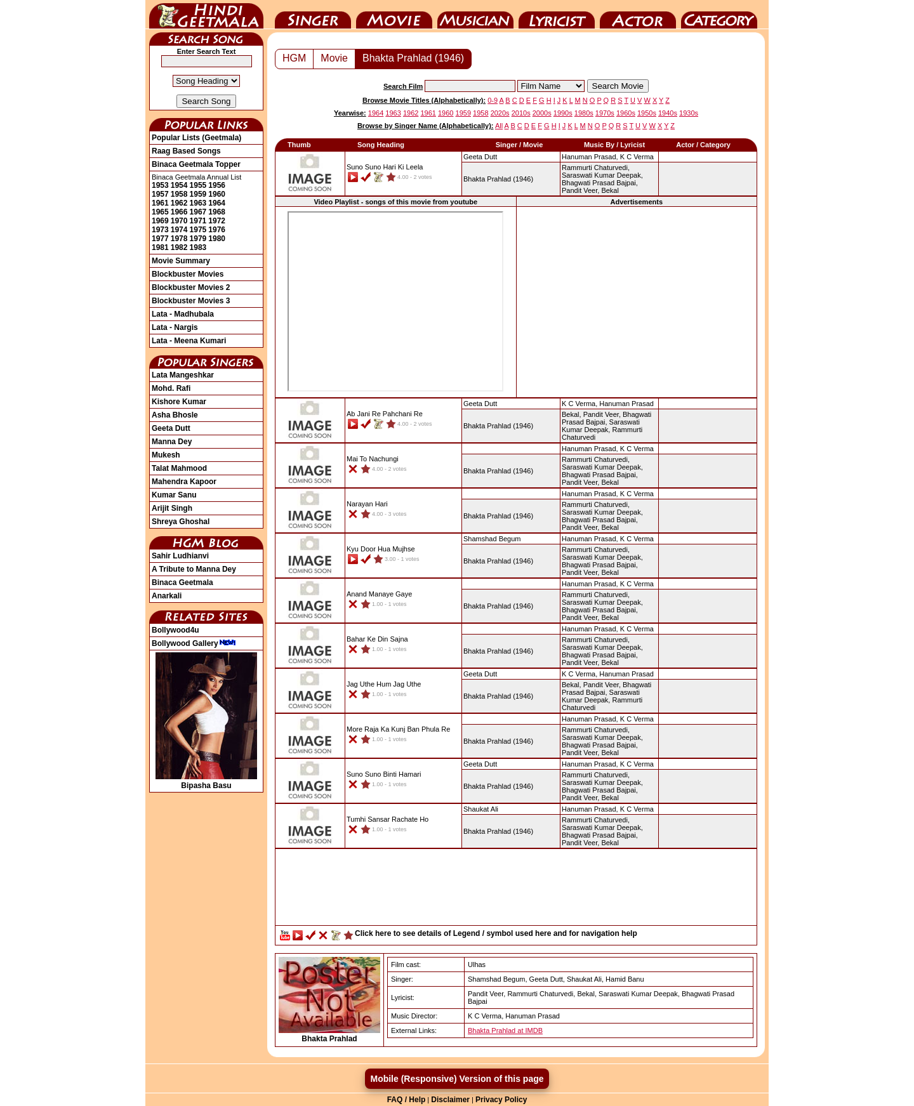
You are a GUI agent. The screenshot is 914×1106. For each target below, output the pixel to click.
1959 (198, 194)
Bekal (610, 190)
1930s (688, 113)
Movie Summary (181, 260)
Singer (313, 14)
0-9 (492, 100)
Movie (394, 14)
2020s (500, 113)
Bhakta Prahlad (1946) (413, 58)
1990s (563, 113)
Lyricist (557, 14)
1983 (198, 247)
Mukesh (166, 455)
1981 (160, 247)
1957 (160, 194)
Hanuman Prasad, (590, 157)
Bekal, (571, 414)
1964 (216, 203)
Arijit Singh (172, 508)
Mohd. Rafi (171, 388)
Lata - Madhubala (183, 314)
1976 (216, 229)
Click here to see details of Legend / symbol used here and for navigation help (496, 933)
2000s (542, 113)
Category (719, 14)
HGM (294, 58)
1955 (198, 185)
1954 (179, 185)
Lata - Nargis (175, 327)
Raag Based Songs (186, 151)
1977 (160, 238)
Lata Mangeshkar (183, 375)
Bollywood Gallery (194, 643)
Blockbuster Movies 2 (191, 287)
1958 (179, 194)
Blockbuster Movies (187, 274)
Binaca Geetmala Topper (196, 164)
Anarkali (167, 595)
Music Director (475, 14)
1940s (667, 113)
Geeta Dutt (171, 428)
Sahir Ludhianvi (180, 555)
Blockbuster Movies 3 (191, 300)
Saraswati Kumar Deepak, (602, 175)
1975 (198, 229)
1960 (216, 194)
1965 (160, 211)
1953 (160, 185)
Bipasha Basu (206, 781)
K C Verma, (579, 403)
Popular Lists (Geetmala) (196, 137)
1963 (198, 203)
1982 (179, 247)
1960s (625, 113)
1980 (216, 238)
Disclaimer (450, 1099)
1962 (179, 203)
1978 (179, 238)
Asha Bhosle (175, 415)
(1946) (498, 179)
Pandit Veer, (580, 190)
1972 (216, 220)
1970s (604, 113)
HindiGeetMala (206, 14)
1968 (216, 211)
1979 (198, 238)
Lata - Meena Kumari (189, 340)
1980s (583, 113)
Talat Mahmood (179, 468)
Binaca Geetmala (182, 582)
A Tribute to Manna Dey (194, 569)
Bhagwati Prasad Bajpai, (600, 183)
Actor (638, 14)
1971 (198, 220)
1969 (160, 220)
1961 (160, 203)
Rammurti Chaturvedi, (596, 167)
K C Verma (637, 157)
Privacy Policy (501, 1099)
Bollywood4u (175, 630)
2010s (521, 113)
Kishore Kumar (179, 401)
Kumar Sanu (174, 494)
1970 (179, 220)
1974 (179, 229)
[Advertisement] (636, 301)
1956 (216, 185)
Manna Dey (172, 441)
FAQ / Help (406, 1099)
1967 (198, 211)
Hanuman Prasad (626, 403)
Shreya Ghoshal (180, 521)
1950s (646, 113)
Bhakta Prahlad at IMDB (505, 1030)
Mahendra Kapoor (184, 481)
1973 (160, 229)
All (499, 125)
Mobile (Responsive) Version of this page (456, 1079)
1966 (179, 211)
